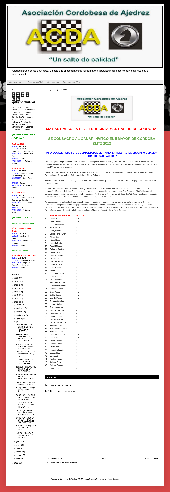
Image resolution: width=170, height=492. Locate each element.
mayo (18, 445)
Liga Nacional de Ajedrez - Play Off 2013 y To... (25, 383)
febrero (19, 455)
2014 (16, 298)
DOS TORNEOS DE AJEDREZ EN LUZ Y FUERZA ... (25, 405)
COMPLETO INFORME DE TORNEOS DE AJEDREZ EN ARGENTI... (25, 328)
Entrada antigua (151, 458)
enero (18, 459)
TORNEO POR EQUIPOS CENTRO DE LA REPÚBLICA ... (26, 369)
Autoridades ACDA (71, 82)
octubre (19, 312)
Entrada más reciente (54, 458)
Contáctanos (53, 82)
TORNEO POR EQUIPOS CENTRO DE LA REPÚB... (26, 428)
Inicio (104, 458)
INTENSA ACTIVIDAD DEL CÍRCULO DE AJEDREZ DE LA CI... (25, 412)
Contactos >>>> (16, 82)
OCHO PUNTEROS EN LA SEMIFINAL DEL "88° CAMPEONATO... (26, 420)
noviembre (20, 308)
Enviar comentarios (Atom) (66, 462)
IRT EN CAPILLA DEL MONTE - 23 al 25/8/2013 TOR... (24, 361)
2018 (16, 285)
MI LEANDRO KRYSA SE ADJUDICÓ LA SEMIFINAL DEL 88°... (26, 377)
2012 (16, 463)
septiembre (21, 315)
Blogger (116, 479)
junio (18, 442)
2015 (16, 295)
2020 (16, 278)
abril (18, 448)
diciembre (20, 305)
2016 (16, 292)
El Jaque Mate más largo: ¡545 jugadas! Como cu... (26, 390)
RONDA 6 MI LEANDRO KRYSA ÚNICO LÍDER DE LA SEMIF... (26, 397)
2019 (16, 281)
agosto (19, 319)
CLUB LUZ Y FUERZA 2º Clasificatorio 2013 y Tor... (25, 354)
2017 (16, 288)
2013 (16, 302)
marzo (19, 452)
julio (18, 322)
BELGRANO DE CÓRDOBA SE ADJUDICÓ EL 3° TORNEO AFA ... (24, 338)
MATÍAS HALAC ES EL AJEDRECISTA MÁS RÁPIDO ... (25, 435)
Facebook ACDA (35, 82)
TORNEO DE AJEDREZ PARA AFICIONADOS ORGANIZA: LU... (25, 346)
